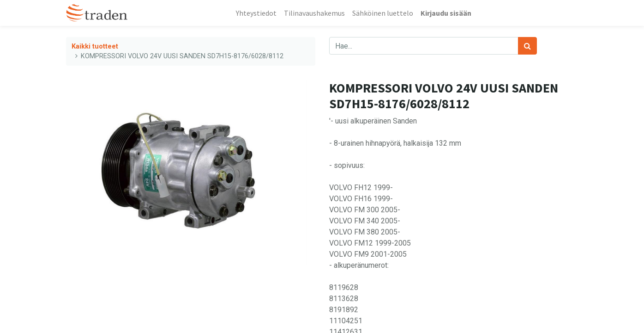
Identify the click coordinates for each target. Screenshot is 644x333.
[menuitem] (256, 13)
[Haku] (527, 46)
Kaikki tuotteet (95, 46)
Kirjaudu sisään (446, 13)
